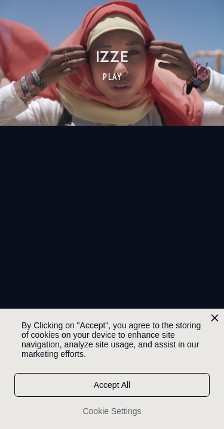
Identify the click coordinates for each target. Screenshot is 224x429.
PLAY (112, 77)
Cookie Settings (111, 411)
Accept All (112, 385)
